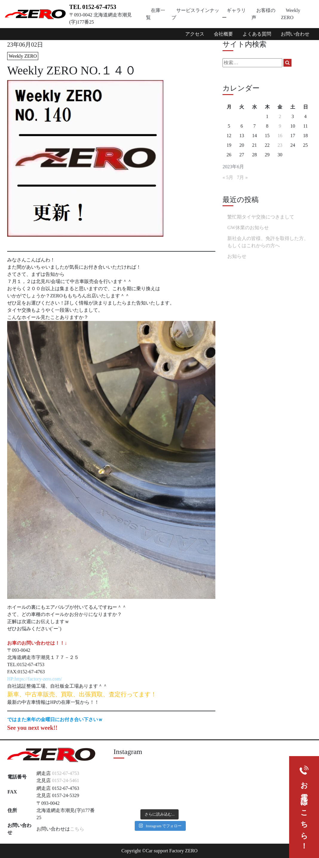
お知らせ (236, 256)
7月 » (242, 177)
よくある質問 (257, 33)
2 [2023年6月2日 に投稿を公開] (280, 116)
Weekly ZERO (23, 56)
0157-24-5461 (65, 780)
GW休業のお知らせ (248, 227)
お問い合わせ (295, 33)
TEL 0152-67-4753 (92, 7)
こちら (77, 828)
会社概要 (223, 33)
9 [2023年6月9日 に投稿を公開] (280, 126)
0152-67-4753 (65, 773)
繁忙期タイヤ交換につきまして (260, 216)
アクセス (194, 33)
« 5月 (228, 177)
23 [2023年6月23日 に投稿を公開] (279, 145)
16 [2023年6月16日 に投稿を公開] (279, 135)
